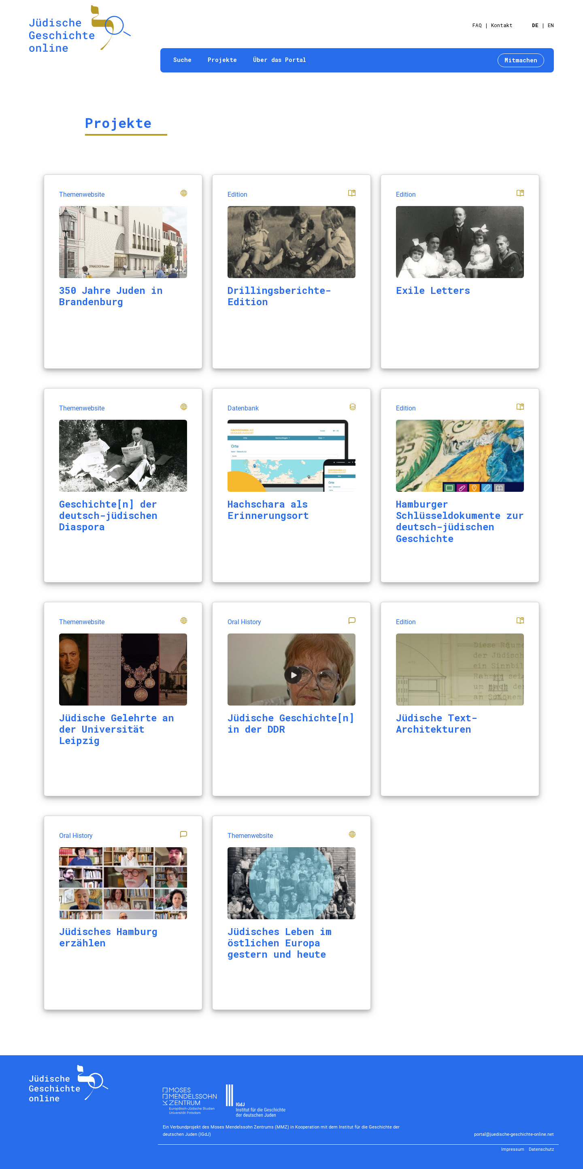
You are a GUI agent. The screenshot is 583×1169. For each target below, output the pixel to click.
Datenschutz (541, 1149)
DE (535, 25)
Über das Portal (279, 60)
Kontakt (502, 25)
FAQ (477, 25)
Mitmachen (520, 60)
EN (551, 25)
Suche (182, 60)
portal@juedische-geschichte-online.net (514, 1134)
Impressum (512, 1149)
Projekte (222, 60)
